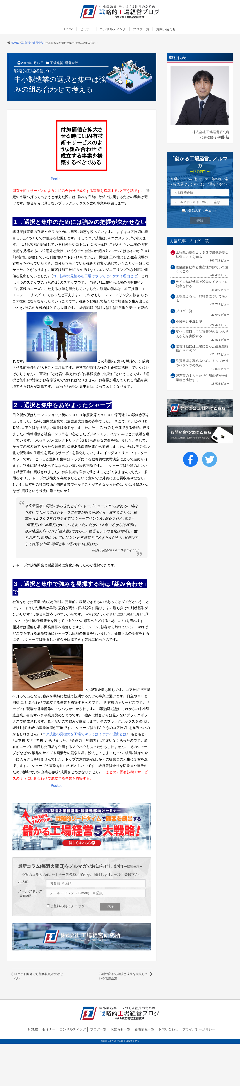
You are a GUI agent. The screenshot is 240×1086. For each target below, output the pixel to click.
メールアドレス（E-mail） (30, 893)
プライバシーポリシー (198, 1029)
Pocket (56, 178)
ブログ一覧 (141, 29)
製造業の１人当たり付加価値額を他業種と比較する (202, 377)
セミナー (86, 29)
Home (68, 29)
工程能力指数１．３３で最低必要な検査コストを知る (202, 254)
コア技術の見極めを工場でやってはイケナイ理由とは (95, 275)
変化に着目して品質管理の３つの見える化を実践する (202, 333)
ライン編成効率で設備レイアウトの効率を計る (202, 284)
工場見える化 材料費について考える (202, 298)
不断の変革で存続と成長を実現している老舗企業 (123, 975)
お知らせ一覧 (120, 1029)
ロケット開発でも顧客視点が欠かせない (38, 975)
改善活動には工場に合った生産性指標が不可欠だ (202, 348)
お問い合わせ (166, 29)
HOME (33, 1029)
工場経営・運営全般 (64, 62)
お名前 (23, 881)
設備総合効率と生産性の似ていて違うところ (202, 269)
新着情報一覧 (144, 1029)
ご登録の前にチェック (67, 905)
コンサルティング (113, 29)
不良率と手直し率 (189, 321)
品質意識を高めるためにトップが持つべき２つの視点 (202, 363)
